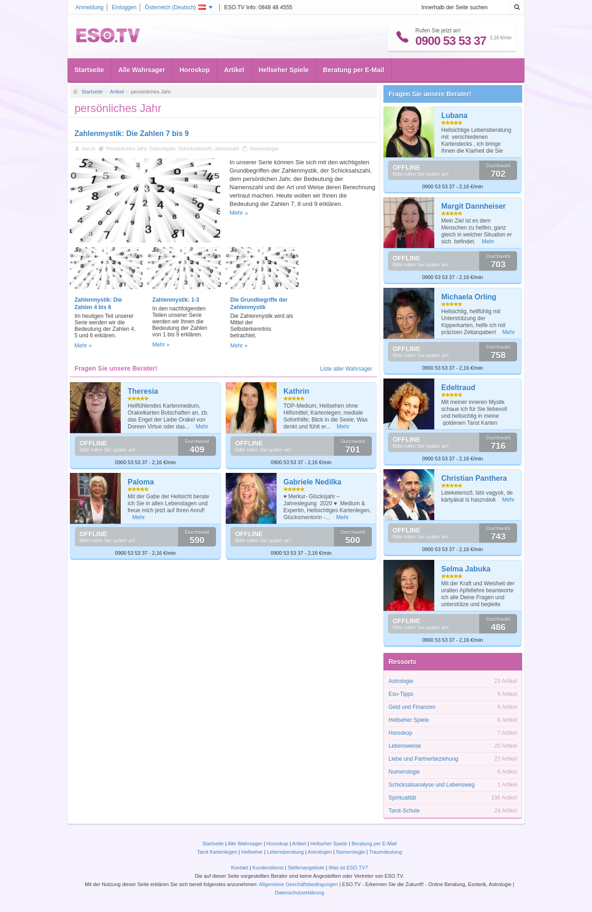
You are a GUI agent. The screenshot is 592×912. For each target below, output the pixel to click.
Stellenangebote (307, 867)
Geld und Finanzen (411, 707)
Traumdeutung (385, 852)
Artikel (234, 70)
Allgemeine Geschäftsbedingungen (298, 884)
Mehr (236, 212)
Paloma (141, 482)
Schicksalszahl (194, 148)
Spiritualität (402, 797)
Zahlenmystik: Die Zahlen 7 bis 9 (131, 133)
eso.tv (88, 148)
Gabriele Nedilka (312, 482)
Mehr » (83, 345)
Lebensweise (404, 746)
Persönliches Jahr (126, 148)
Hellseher (252, 852)
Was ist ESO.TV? (348, 867)
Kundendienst (268, 867)
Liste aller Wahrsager (346, 369)
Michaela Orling (468, 297)
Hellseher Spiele (283, 70)
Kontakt (239, 867)
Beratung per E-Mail (353, 70)
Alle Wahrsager (141, 70)
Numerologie (264, 148)
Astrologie (400, 681)
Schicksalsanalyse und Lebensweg (431, 785)
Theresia (143, 391)
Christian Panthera (474, 478)
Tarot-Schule (403, 810)
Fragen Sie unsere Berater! (429, 94)
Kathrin (296, 391)
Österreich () (175, 7)
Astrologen (320, 852)
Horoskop (194, 70)
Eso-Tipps (400, 694)
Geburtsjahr (162, 148)
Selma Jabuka (466, 569)
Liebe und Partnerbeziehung (423, 759)
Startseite (89, 70)
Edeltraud (458, 387)
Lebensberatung (285, 852)
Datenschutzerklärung (299, 892)
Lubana (454, 115)
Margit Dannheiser (473, 206)
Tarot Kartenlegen (217, 852)
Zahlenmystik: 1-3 (175, 300)
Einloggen (124, 7)
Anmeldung (89, 7)
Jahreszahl (227, 148)
